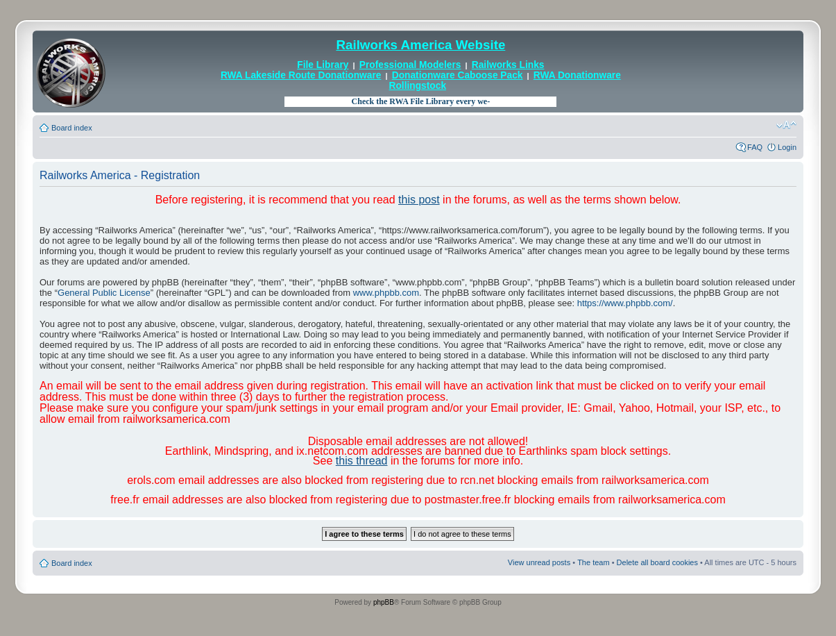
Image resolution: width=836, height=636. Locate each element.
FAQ (754, 147)
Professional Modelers (410, 65)
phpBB (383, 602)
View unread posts (539, 562)
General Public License (104, 292)
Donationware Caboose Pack (457, 75)
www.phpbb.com (386, 292)
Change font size (786, 125)
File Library (322, 65)
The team (593, 562)
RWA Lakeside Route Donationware (301, 75)
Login (787, 147)
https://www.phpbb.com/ (625, 303)
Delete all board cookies (657, 562)
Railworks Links (508, 65)
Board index (71, 128)
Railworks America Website (420, 44)
